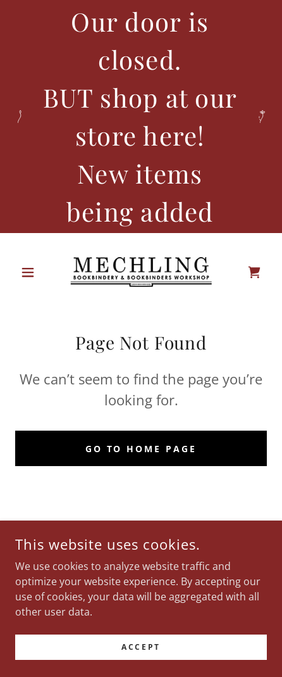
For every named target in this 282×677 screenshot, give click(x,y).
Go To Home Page (141, 449)
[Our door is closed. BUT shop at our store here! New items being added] (141, 117)
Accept (140, 655)
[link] (141, 272)
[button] (34, 272)
